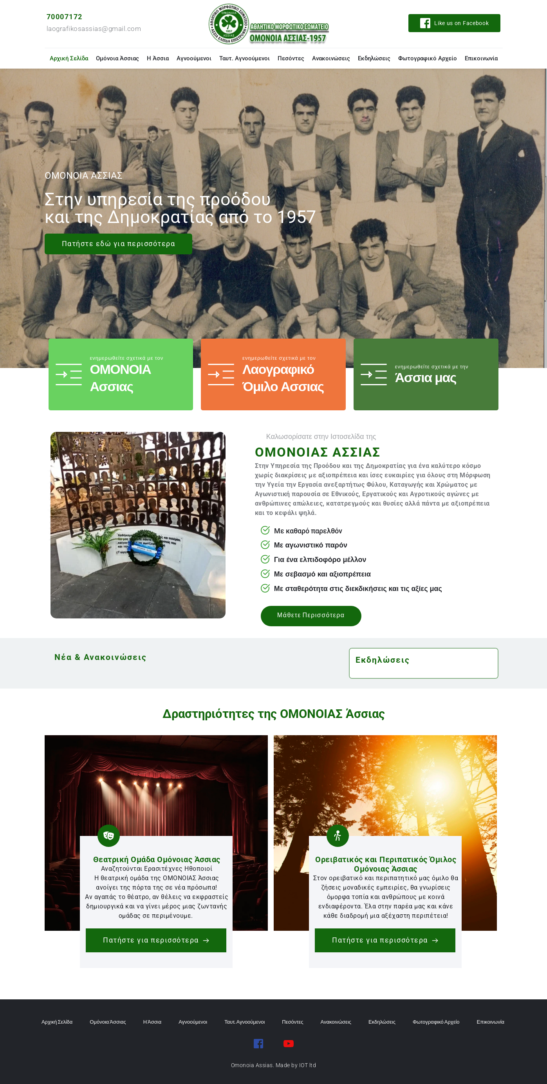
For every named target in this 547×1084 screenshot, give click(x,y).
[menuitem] (69, 58)
